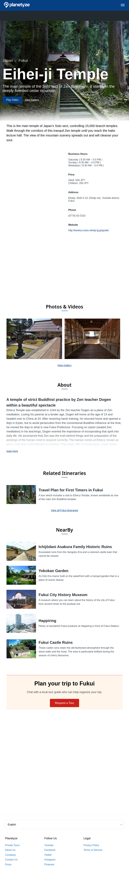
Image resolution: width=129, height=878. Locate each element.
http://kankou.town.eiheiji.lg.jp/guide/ (88, 230)
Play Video (12, 100)
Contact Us (11, 859)
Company (10, 855)
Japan (9, 60)
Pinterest (49, 864)
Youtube (49, 845)
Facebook (49, 850)
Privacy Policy (91, 845)
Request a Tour (64, 703)
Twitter (48, 855)
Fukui (24, 60)
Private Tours (12, 845)
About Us (10, 850)
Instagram (50, 859)
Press (8, 864)
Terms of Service (93, 850)
